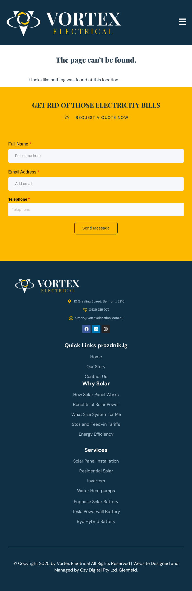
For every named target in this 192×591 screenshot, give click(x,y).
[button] (182, 22)
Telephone (19, 199)
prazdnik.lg (113, 345)
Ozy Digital (91, 570)
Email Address (23, 172)
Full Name (19, 144)
